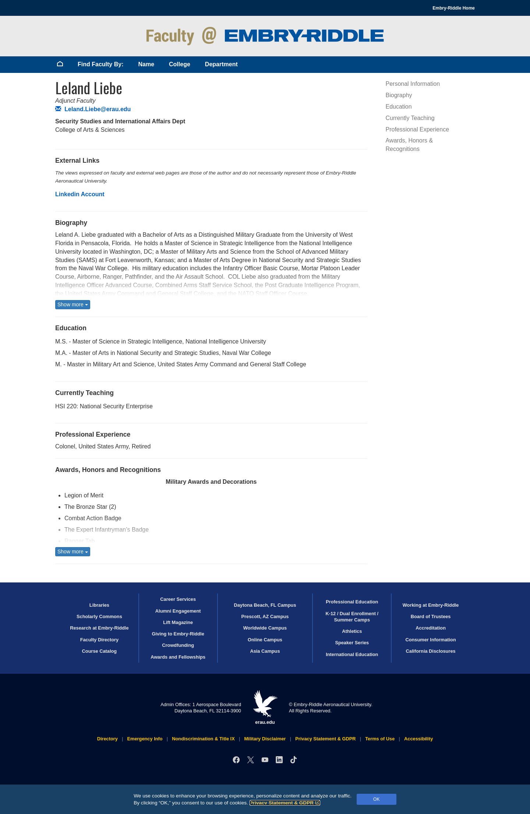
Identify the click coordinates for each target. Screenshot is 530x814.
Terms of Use (380, 738)
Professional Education (352, 602)
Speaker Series (352, 642)
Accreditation (431, 628)
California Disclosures (431, 651)
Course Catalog (99, 651)
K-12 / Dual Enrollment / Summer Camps (351, 617)
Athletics (352, 631)
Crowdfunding (178, 645)
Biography (399, 95)
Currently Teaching (410, 118)
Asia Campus (265, 651)
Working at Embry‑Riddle (431, 605)
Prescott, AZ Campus (265, 616)
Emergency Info (145, 738)
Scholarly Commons (99, 616)
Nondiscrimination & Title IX (203, 738)
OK (376, 799)
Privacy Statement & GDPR (285, 803)
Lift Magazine (178, 622)
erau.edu (265, 707)
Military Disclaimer (265, 738)
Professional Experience (417, 129)
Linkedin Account (80, 194)
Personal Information (413, 84)
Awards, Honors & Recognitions (409, 144)
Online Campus (265, 639)
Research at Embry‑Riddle (99, 628)
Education (399, 106)
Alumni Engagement (178, 611)
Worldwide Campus (265, 628)
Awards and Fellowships (178, 657)
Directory (107, 738)
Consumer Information (430, 639)
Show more (72, 304)
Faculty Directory (99, 639)
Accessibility (418, 738)
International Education (352, 654)
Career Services (178, 599)
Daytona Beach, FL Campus (265, 605)
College (179, 64)
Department (221, 64)
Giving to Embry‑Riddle (178, 634)
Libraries (99, 605)
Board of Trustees (431, 616)
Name (146, 64)
